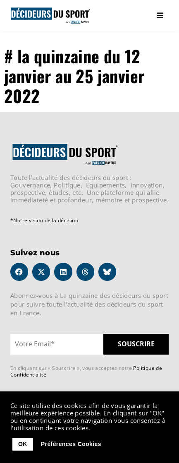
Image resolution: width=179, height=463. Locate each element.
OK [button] (22, 444)
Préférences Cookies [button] (71, 444)
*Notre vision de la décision (44, 220)
